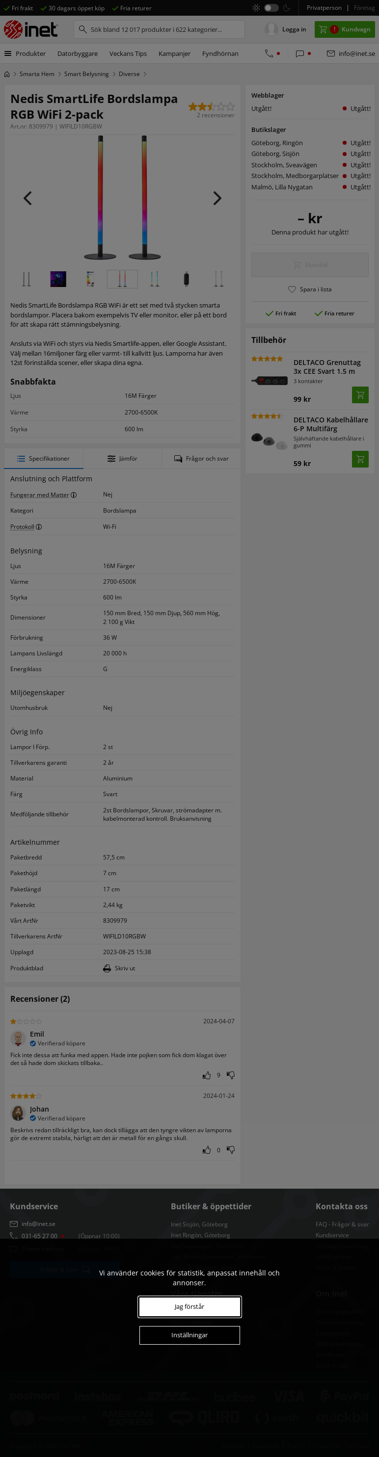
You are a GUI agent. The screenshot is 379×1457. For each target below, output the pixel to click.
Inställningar (189, 1334)
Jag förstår (189, 1306)
